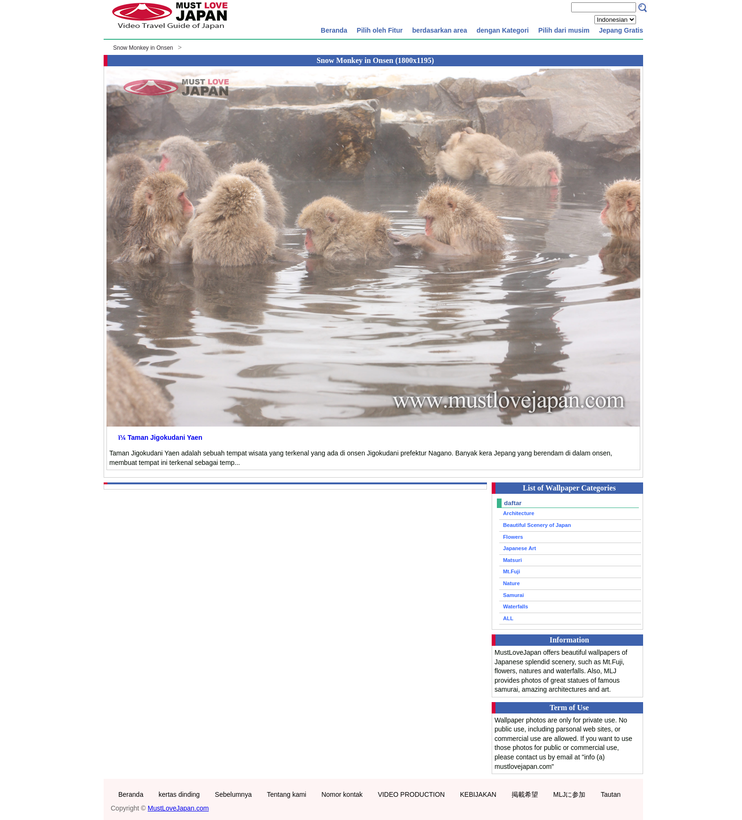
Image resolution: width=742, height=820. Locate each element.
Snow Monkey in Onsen (143, 48)
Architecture (518, 513)
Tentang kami (286, 794)
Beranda (334, 30)
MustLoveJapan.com (178, 808)
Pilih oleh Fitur (380, 30)
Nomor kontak (341, 794)
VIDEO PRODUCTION (411, 794)
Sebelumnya (233, 794)
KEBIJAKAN (478, 794)
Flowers (513, 537)
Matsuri (512, 560)
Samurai (513, 595)
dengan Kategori (503, 30)
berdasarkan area (439, 30)
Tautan (610, 794)
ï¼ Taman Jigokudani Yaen (160, 437)
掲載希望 (525, 794)
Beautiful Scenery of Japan (537, 525)
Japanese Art (519, 548)
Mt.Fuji (511, 571)
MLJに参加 (569, 794)
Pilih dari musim (563, 30)
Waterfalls (515, 606)
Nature (511, 583)
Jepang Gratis (621, 30)
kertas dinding (179, 794)
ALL (508, 618)
